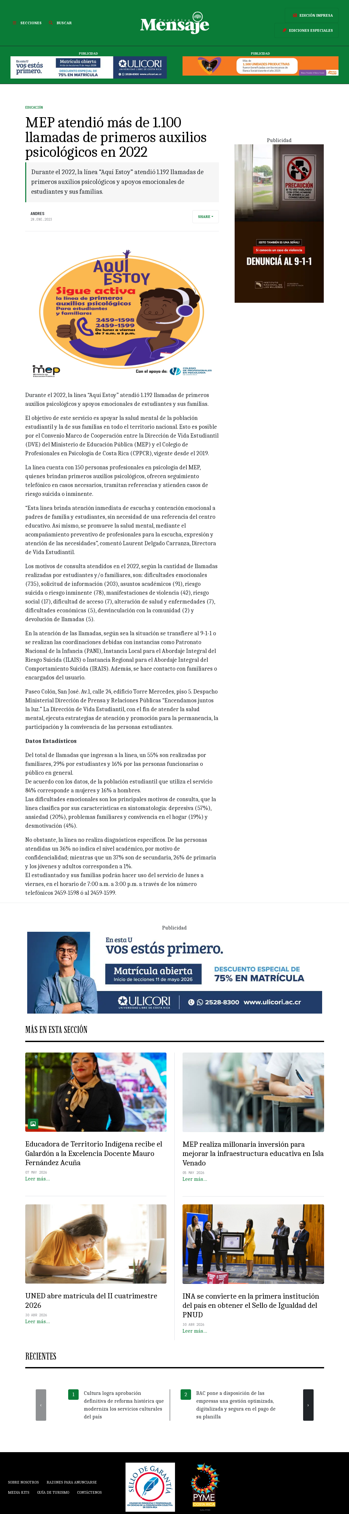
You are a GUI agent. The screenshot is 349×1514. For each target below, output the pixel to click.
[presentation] (41, 1405)
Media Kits (18, 1492)
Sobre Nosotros (23, 1482)
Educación (34, 107)
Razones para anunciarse (72, 1482)
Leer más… (37, 1179)
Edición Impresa (311, 15)
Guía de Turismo (53, 1492)
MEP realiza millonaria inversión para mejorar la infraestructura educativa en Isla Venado (253, 1153)
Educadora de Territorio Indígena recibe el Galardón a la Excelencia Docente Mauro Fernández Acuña (93, 1153)
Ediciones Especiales (306, 30)
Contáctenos (89, 1492)
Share (204, 216)
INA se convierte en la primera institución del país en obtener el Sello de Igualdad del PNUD (251, 1305)
